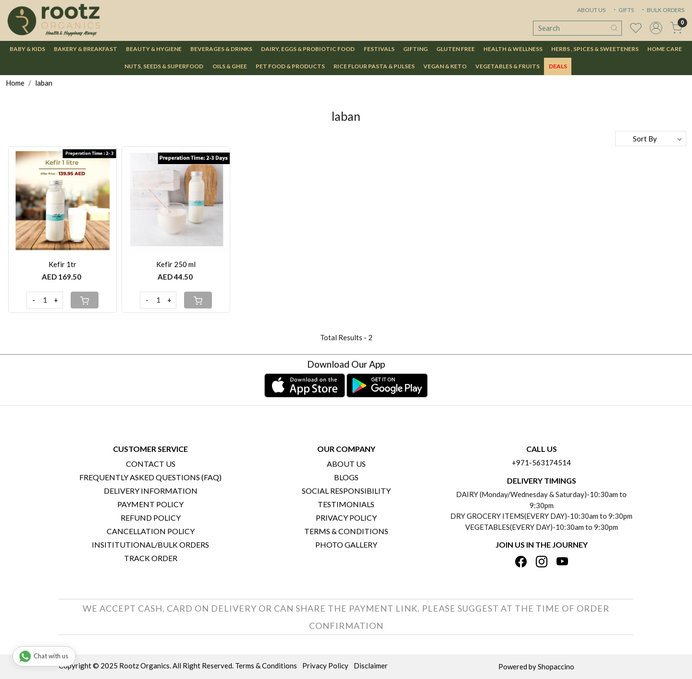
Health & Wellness (513, 48)
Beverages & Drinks (221, 48)
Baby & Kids (27, 48)
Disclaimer (371, 665)
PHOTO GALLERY (346, 544)
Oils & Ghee (229, 66)
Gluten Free (455, 48)
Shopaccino (556, 666)
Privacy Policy (346, 517)
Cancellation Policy (151, 531)
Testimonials (346, 504)
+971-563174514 (541, 462)
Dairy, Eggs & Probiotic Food (308, 48)
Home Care (664, 48)
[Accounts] (656, 28)
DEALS (558, 66)
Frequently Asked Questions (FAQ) (150, 477)
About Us (346, 463)
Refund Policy (151, 517)
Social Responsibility (346, 490)
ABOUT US (591, 9)
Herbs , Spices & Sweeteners (595, 48)
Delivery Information (151, 490)
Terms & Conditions (346, 531)
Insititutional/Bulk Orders (150, 544)
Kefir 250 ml (176, 264)
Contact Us (150, 463)
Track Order (150, 558)
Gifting (415, 48)
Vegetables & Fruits (507, 66)
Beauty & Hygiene (154, 48)
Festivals (379, 48)
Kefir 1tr (62, 264)
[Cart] (85, 300)
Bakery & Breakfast (85, 48)
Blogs (346, 477)
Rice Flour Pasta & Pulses (374, 66)
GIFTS (623, 9)
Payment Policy (150, 504)
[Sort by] (650, 138)
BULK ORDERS (662, 9)
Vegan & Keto (445, 66)
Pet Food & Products (290, 66)
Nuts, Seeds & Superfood (163, 66)
